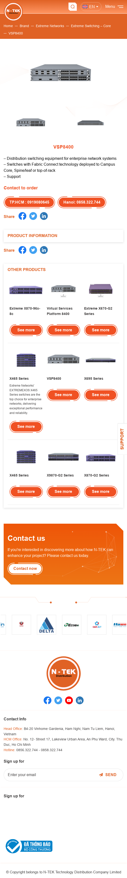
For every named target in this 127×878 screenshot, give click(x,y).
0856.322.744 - (28, 750)
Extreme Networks (50, 26)
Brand (24, 26)
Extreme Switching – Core (91, 26)
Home (8, 26)
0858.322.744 (51, 750)
